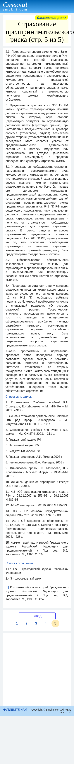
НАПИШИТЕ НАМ (15, 709)
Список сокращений (19, 563)
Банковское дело (51, 17)
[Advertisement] (34, 669)
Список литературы (19, 396)
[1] (7, 587)
